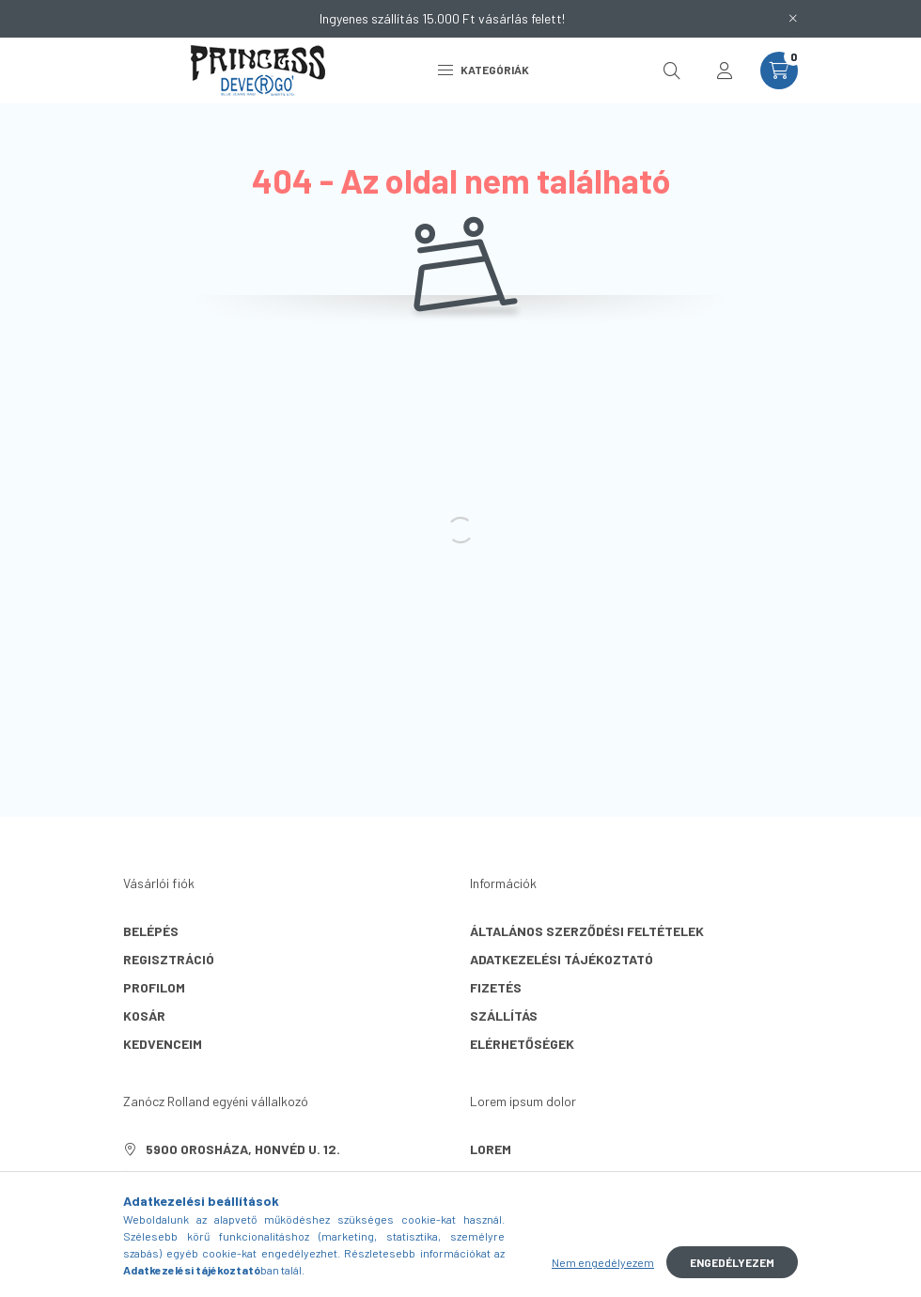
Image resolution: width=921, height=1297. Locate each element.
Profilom (154, 987)
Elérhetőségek (522, 1044)
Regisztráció (168, 959)
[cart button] (779, 70)
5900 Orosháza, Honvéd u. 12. (243, 1149)
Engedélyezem (732, 1262)
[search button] (672, 70)
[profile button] (724, 70)
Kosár (144, 1016)
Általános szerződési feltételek (587, 931)
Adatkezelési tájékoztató (561, 959)
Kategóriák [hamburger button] (483, 69)
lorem (490, 1149)
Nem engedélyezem (603, 1262)
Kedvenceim (162, 1044)
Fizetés (496, 987)
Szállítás (504, 1016)
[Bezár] (793, 19)
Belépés (151, 931)
